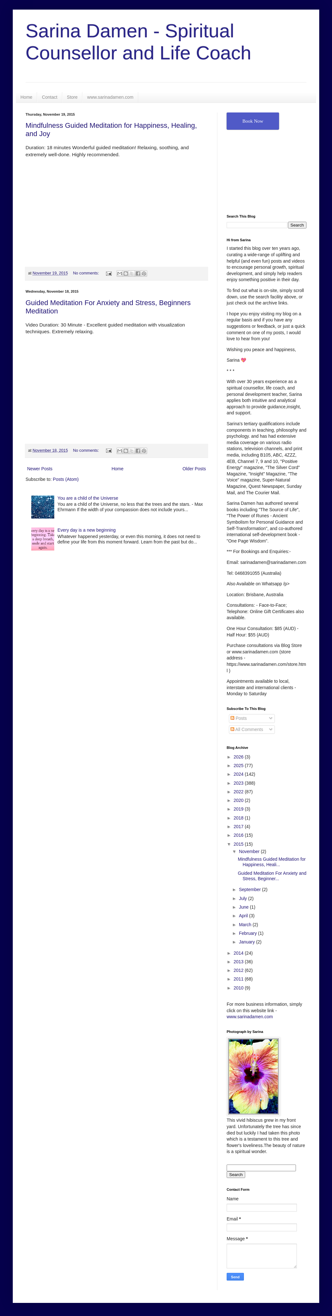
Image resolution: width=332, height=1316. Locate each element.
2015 (239, 844)
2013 (239, 961)
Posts (238, 718)
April (244, 915)
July (243, 898)
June (244, 907)
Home (26, 97)
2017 (239, 826)
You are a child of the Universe (87, 498)
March (246, 924)
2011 (239, 978)
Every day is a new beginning (86, 530)
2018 (239, 817)
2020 (239, 800)
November (249, 851)
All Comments (246, 729)
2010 (239, 987)
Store (72, 97)
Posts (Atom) (66, 479)
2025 (239, 765)
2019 (239, 809)
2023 (239, 783)
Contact (49, 97)
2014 (239, 953)
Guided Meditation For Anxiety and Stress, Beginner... (272, 876)
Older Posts (194, 468)
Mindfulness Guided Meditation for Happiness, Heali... (272, 862)
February (248, 933)
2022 (239, 791)
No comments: (86, 273)
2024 (239, 774)
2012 (239, 970)
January (247, 941)
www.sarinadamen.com (110, 97)
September (250, 889)
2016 (239, 835)
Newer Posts (39, 468)
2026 (239, 756)
